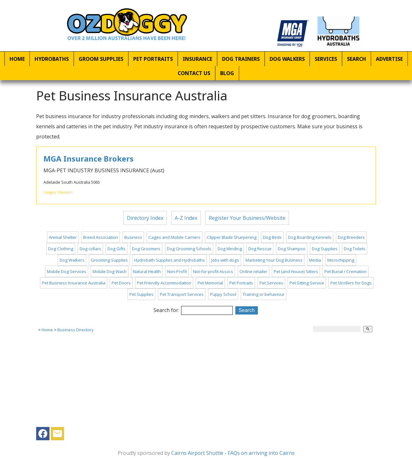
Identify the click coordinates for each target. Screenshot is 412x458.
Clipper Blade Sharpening (232, 237)
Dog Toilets (354, 248)
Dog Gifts (117, 248)
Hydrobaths (52, 58)
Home (17, 58)
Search (356, 58)
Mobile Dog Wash (110, 271)
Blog (227, 73)
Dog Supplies (324, 248)
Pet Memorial (210, 283)
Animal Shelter (63, 237)
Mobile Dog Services (66, 271)
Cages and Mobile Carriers (174, 237)
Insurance (197, 58)
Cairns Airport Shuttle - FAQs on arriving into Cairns (233, 452)
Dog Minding (230, 248)
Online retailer (253, 271)
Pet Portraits (153, 58)
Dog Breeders (351, 237)
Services (326, 58)
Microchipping (340, 260)
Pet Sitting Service (307, 283)
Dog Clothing (60, 248)
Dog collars (90, 248)
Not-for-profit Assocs (213, 271)
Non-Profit (177, 271)
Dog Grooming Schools (189, 248)
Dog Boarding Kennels (309, 237)
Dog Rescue (259, 248)
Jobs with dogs (225, 260)
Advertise (389, 58)
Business (133, 237)
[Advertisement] (206, 382)
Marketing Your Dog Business (274, 260)
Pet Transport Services (182, 294)
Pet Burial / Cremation (345, 271)
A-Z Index (186, 217)
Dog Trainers (241, 58)
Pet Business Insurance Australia (73, 283)
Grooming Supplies (109, 260)
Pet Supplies (141, 294)
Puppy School (223, 294)
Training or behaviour (263, 294)
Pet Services (271, 283)
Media (315, 260)
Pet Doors (121, 283)
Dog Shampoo (291, 248)
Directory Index (145, 217)
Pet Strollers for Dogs (351, 283)
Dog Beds (272, 237)
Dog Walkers (287, 58)
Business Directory (75, 330)
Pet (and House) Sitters (296, 271)
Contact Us (194, 73)
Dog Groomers (146, 248)
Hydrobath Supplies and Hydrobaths (169, 260)
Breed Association (100, 237)
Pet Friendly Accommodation (164, 283)
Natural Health (147, 271)
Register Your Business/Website (247, 217)
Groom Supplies (101, 58)
